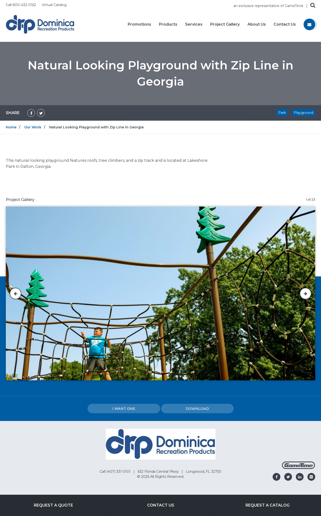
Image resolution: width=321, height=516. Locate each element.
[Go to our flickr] (311, 477)
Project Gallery (225, 24)
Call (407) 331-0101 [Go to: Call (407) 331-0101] (116, 471)
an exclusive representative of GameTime (268, 6)
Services (193, 24)
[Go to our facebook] (276, 477)
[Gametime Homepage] (298, 467)
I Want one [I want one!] (123, 408)
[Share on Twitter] (41, 113)
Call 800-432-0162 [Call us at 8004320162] (21, 5)
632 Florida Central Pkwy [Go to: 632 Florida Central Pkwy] (159, 471)
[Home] (40, 24)
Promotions (139, 24)
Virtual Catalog (54, 5)
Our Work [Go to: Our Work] (32, 127)
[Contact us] (309, 24)
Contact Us (285, 24)
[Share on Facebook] (31, 113)
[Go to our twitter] (288, 477)
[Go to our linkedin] (300, 477)
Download (197, 408)
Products (168, 24)
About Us (256, 24)
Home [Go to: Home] (11, 127)
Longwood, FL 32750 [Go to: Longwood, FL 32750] (203, 471)
